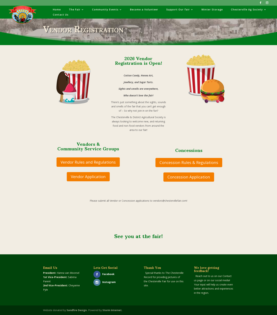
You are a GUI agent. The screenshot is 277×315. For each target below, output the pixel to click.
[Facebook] (260, 3)
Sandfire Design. (77, 310)
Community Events (105, 9)
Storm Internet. (112, 310)
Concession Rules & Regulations (189, 162)
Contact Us (60, 14)
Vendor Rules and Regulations (88, 162)
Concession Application (188, 177)
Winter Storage (212, 9)
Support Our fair (178, 9)
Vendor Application (88, 176)
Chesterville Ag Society (247, 9)
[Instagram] (267, 3)
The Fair (74, 9)
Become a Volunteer (144, 9)
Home (57, 9)
